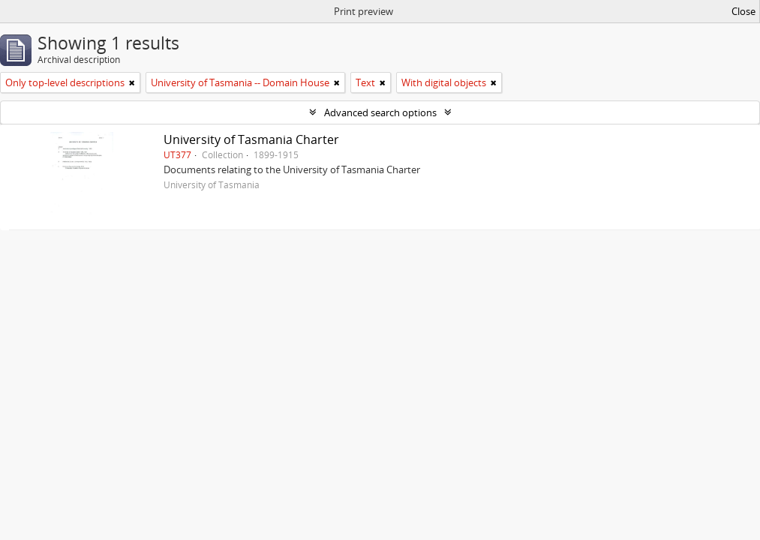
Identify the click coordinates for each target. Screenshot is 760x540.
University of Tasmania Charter (251, 139)
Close (743, 11)
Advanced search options (380, 112)
